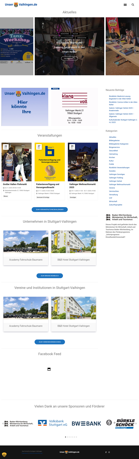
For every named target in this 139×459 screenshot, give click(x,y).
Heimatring (65, 33)
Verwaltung (113, 195)
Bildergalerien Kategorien (118, 144)
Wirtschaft (113, 201)
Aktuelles (112, 137)
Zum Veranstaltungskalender (50, 209)
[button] (135, 423)
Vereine (112, 188)
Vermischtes (81, 37)
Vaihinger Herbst (115, 181)
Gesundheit (113, 151)
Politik (111, 164)
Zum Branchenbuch (49, 276)
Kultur (75, 33)
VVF (110, 198)
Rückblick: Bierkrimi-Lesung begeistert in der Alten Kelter (69, 47)
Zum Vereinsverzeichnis (49, 342)
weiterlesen (69, 58)
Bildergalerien (114, 140)
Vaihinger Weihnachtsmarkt (119, 184)
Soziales (112, 171)
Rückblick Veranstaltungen (63, 37)
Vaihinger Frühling (116, 178)
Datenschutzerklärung (35, 453)
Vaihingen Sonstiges (117, 174)
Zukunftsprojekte (115, 205)
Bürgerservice (114, 147)
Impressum (25, 453)
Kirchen (112, 157)
